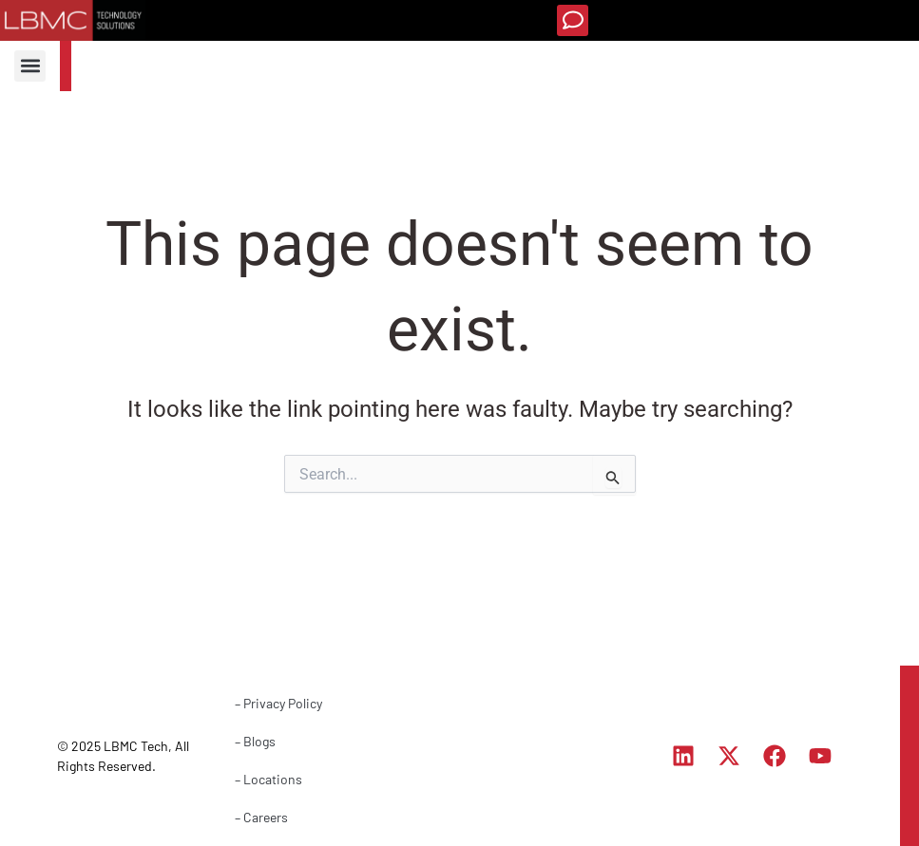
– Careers (261, 817)
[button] (572, 20)
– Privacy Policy (278, 703)
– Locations (268, 779)
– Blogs (255, 741)
